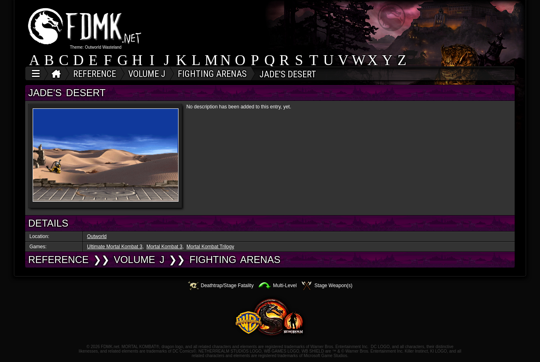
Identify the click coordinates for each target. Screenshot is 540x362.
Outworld (97, 236)
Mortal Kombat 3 (164, 247)
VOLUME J (139, 259)
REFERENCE (58, 259)
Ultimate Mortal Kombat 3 (114, 247)
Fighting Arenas (235, 259)
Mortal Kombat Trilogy (210, 247)
